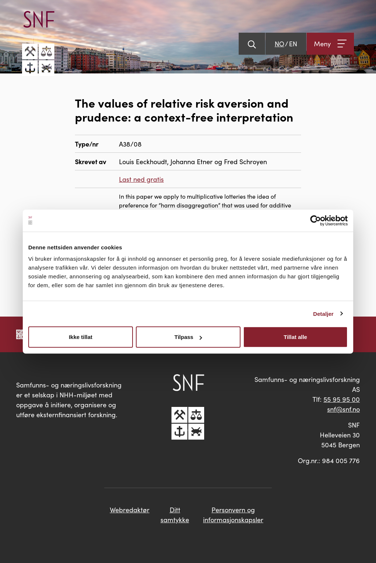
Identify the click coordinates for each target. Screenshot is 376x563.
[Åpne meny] (330, 44)
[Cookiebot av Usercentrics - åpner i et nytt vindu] (315, 220)
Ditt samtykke (174, 514)
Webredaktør (129, 509)
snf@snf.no (343, 409)
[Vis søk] (252, 44)
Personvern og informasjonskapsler (233, 514)
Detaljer (323, 313)
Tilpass (188, 337)
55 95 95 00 (341, 399)
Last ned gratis (141, 179)
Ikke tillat (80, 337)
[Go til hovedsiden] (38, 43)
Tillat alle (295, 337)
